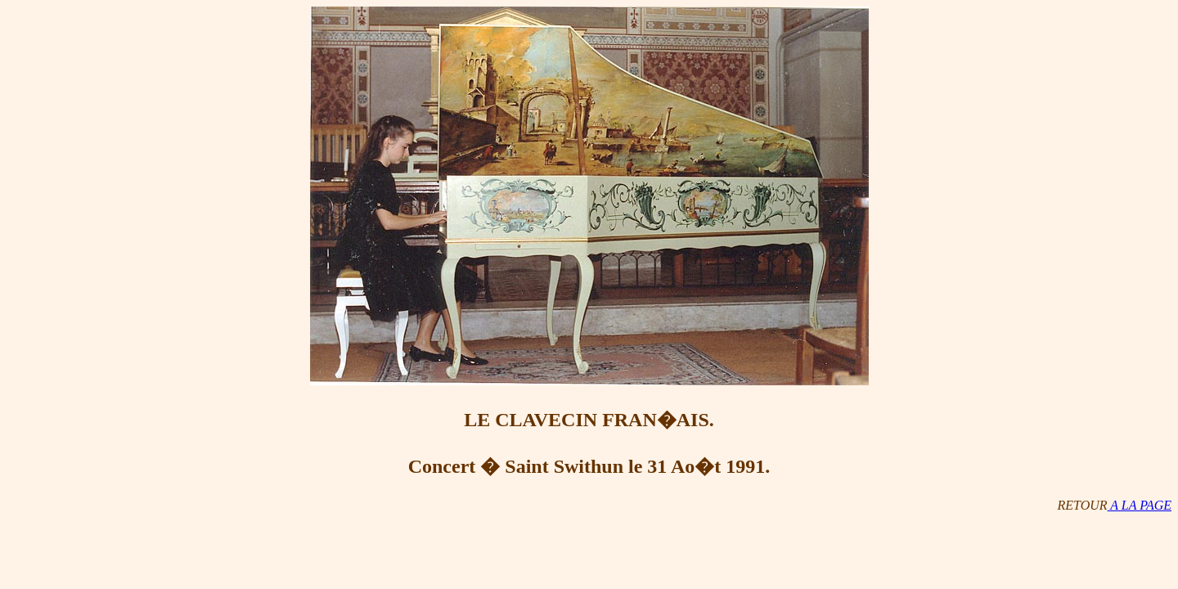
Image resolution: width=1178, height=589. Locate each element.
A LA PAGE (1139, 505)
